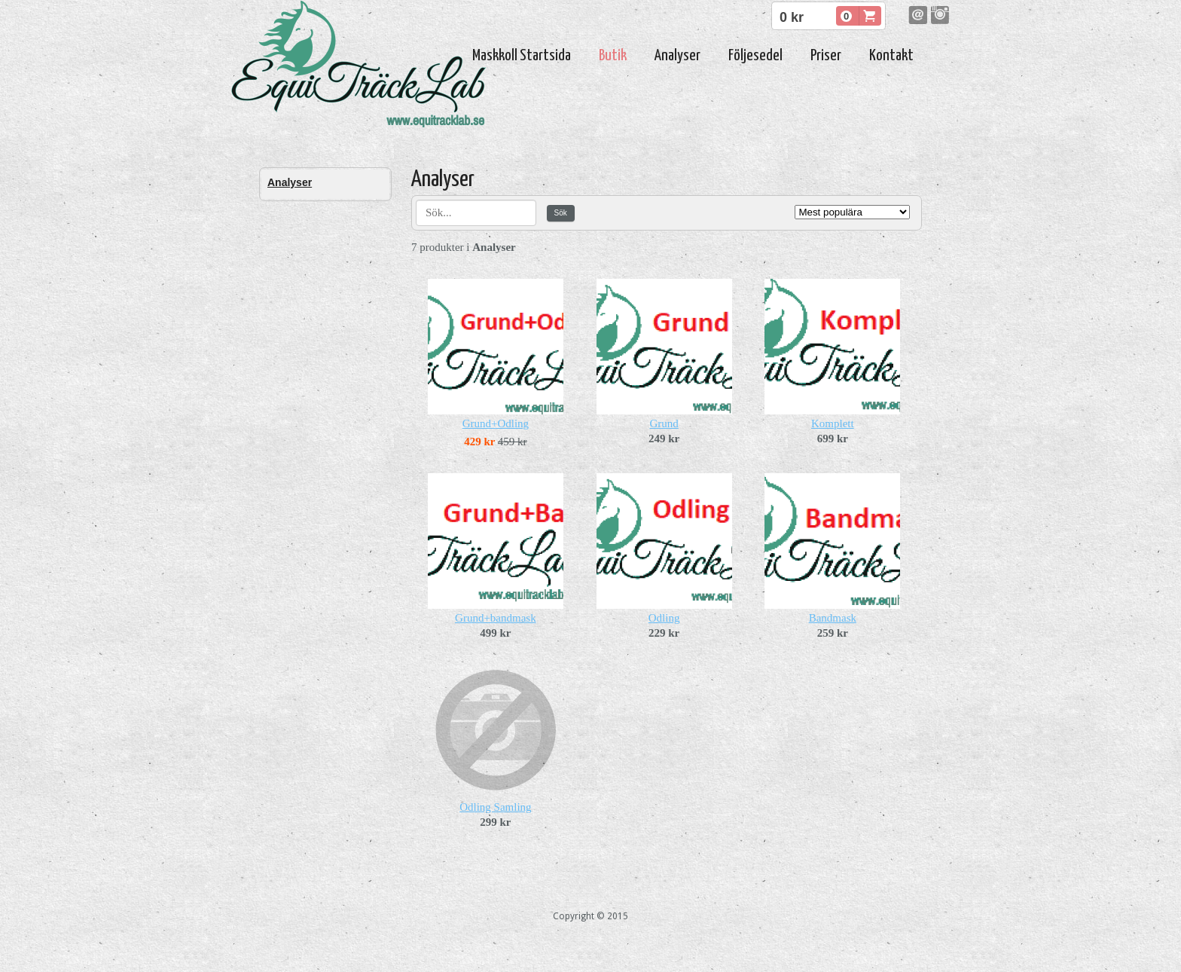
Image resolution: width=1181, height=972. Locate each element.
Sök (560, 213)
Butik (613, 55)
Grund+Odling (495, 423)
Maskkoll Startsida (521, 55)
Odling (664, 618)
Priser (825, 55)
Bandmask (832, 618)
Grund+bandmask (495, 618)
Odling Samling (495, 807)
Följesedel (755, 55)
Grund (663, 423)
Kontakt (891, 55)
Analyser (677, 55)
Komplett (832, 423)
